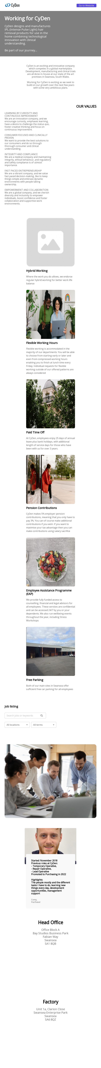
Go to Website (86, 5)
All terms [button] (38, 724)
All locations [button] (13, 724)
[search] (41, 715)
